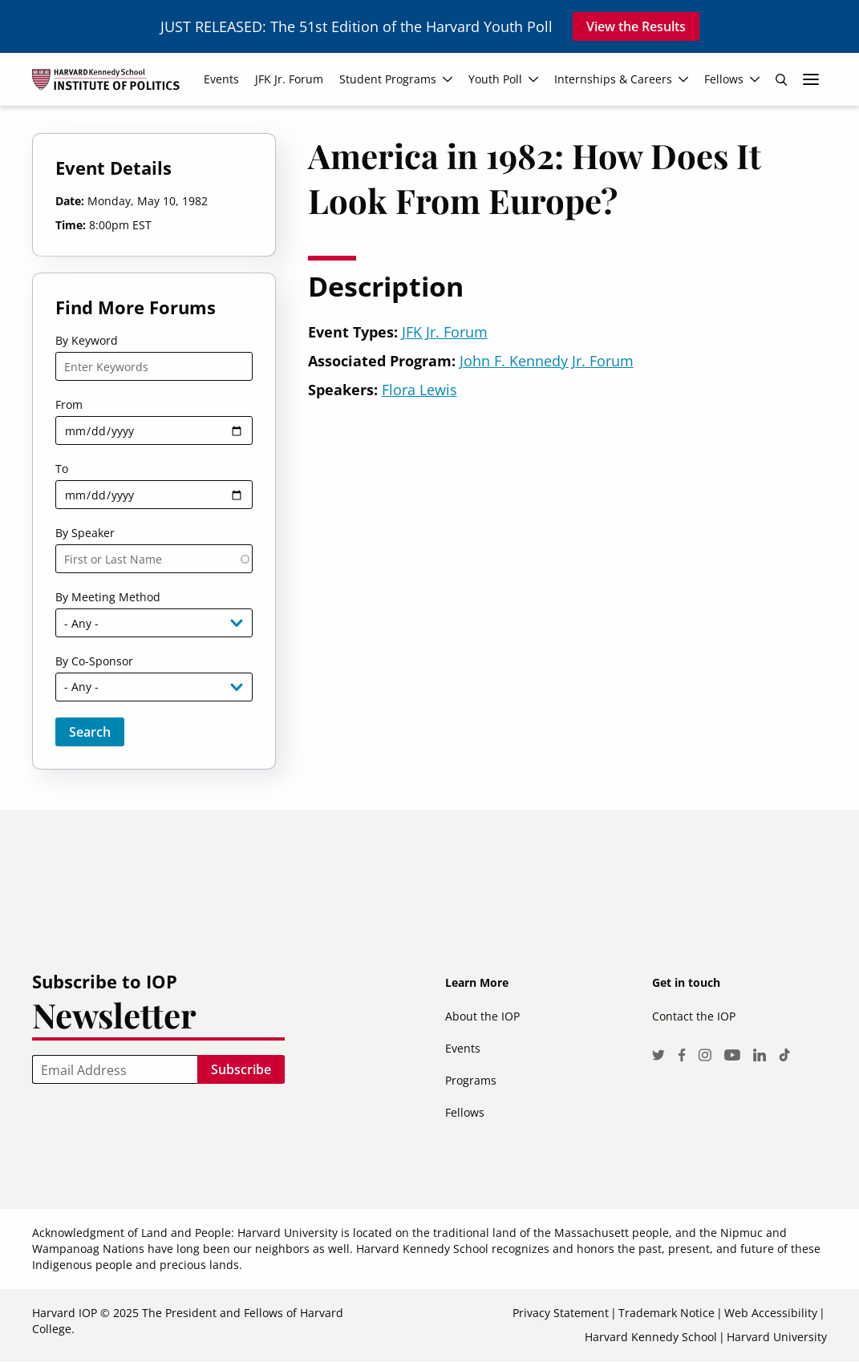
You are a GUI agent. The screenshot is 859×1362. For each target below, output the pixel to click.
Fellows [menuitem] (724, 79)
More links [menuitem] (811, 79)
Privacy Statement (561, 1312)
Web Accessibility (770, 1312)
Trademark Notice (666, 1312)
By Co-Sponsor (94, 661)
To (61, 468)
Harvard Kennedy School (651, 1336)
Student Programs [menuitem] (387, 79)
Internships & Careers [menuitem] (613, 79)
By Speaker (85, 532)
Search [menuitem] (781, 79)
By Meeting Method (107, 596)
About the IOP (482, 1016)
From (69, 404)
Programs (470, 1080)
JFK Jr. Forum (445, 332)
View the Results (636, 26)
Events (462, 1048)
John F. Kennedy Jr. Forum (547, 360)
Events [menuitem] (221, 79)
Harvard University (777, 1336)
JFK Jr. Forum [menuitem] (289, 79)
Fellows (464, 1112)
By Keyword (86, 340)
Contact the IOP (693, 1016)
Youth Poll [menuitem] (495, 79)
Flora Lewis (419, 389)
